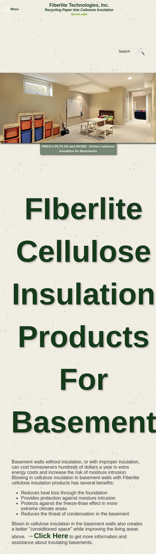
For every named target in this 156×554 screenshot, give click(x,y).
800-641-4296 (79, 14)
